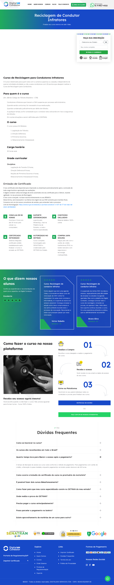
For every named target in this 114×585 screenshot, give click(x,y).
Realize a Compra (66, 350)
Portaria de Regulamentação (15, 556)
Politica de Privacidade (68, 563)
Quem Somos (38, 4)
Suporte (39, 573)
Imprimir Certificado (11, 561)
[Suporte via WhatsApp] (107, 578)
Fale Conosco (63, 4)
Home (30, 4)
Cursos (47, 4)
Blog (54, 4)
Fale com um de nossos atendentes (84, 414)
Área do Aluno (78, 5)
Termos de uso (65, 560)
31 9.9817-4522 (101, 6)
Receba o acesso (84, 369)
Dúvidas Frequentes (67, 556)
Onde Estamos (42, 563)
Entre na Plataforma (67, 388)
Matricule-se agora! (84, 403)
